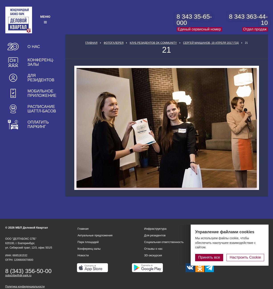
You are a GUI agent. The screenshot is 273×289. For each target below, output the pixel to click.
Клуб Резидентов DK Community (153, 42)
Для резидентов (41, 77)
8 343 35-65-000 (194, 19)
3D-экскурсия (153, 255)
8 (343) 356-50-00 (28, 271)
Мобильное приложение (42, 93)
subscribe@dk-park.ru (18, 275)
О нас (34, 46)
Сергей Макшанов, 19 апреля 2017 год (211, 42)
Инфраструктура (155, 228)
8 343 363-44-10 (248, 19)
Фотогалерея (113, 42)
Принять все (209, 257)
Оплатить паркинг (38, 124)
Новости (83, 255)
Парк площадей (88, 242)
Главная (91, 42)
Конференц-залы (41, 62)
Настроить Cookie (245, 257)
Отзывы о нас (153, 248)
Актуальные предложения (95, 235)
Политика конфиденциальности (25, 286)
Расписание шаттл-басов (42, 108)
